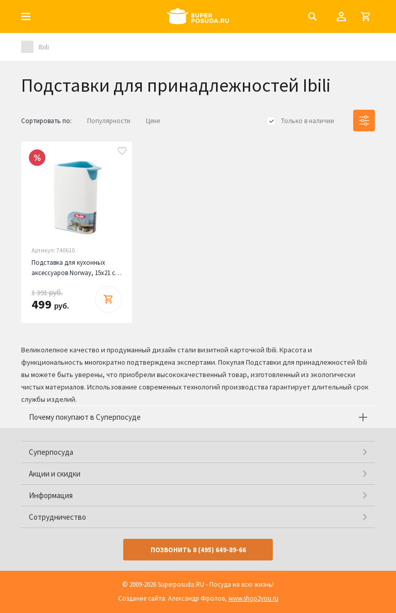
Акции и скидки (54, 474)
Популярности (108, 120)
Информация (51, 495)
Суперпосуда (51, 452)
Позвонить (198, 550)
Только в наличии (307, 120)
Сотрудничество (57, 517)
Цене (153, 120)
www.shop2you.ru (253, 598)
